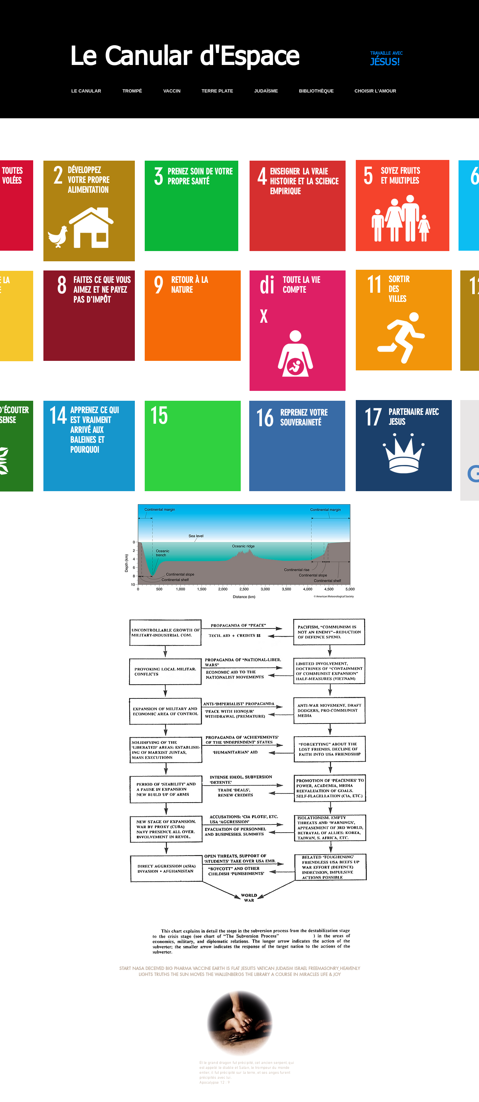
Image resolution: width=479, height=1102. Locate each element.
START (125, 968)
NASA (138, 968)
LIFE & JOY (331, 974)
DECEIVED (155, 968)
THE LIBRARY (257, 974)
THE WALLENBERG (223, 974)
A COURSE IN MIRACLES (295, 974)
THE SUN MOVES (187, 974)
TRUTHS (161, 974)
